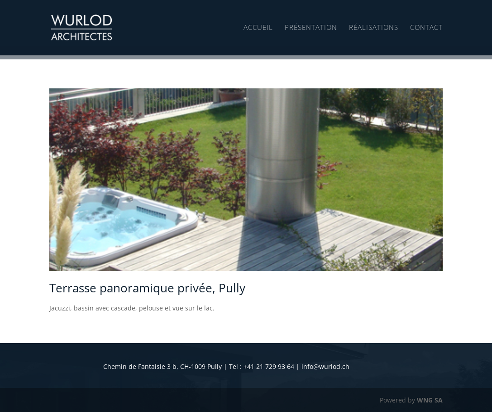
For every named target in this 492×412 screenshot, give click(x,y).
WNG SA (430, 400)
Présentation (311, 28)
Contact (426, 28)
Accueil (258, 28)
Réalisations (373, 28)
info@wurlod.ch (325, 366)
